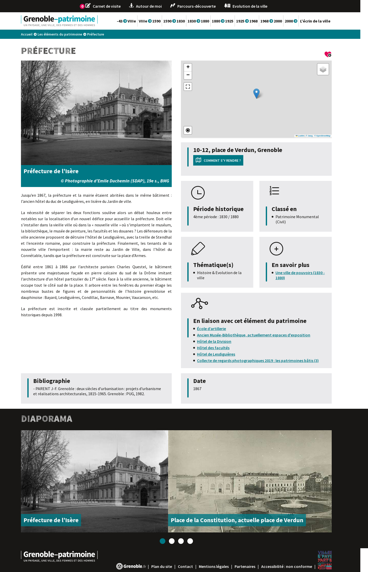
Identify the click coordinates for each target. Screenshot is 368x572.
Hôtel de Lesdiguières (224, 354)
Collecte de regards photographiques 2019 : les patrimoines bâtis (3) (265, 360)
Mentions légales (221, 566)
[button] (264, 93)
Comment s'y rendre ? (229, 160)
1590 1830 (181, 21)
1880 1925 (230, 21)
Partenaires (252, 566)
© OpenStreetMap (330, 136)
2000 (298, 21)
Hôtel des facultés (221, 347)
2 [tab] (179, 541)
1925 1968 (254, 21)
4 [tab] (198, 541)
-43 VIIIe (134, 21)
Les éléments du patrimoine (67, 34)
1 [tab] (170, 541)
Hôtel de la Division (222, 341)
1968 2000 (279, 21)
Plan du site (169, 566)
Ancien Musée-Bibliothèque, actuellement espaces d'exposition (261, 334)
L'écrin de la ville (323, 21)
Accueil (34, 34)
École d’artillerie (219, 328)
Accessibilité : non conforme (294, 566)
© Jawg (317, 136)
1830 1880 (206, 21)
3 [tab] (188, 541)
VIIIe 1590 (157, 21)
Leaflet (307, 136)
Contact (193, 566)
